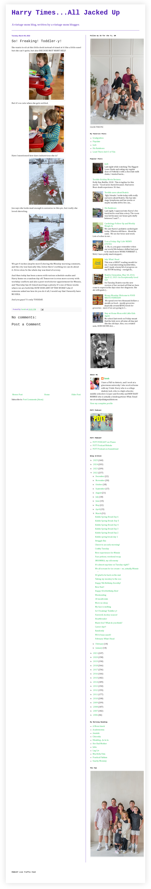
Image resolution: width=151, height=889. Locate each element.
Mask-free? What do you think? (108, 623)
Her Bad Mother (100, 744)
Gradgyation (98, 138)
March (99, 513)
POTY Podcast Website (102, 445)
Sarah (106, 379)
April (98, 509)
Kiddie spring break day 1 (106, 537)
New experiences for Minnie (107, 553)
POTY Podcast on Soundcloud (105, 449)
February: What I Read (104, 639)
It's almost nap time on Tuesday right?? (112, 565)
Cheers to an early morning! (107, 545)
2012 (95, 690)
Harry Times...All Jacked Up (66, 13)
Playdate (96, 142)
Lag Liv (96, 751)
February (100, 644)
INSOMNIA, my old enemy (106, 561)
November (100, 480)
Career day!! (100, 627)
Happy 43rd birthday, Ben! (106, 591)
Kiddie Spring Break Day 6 (106, 517)
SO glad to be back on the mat (108, 575)
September (100, 489)
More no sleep (101, 603)
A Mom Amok (99, 726)
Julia (95, 747)
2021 (95, 653)
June (98, 501)
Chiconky (97, 737)
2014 (95, 682)
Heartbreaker (101, 619)
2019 (95, 661)
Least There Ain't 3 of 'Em (104, 152)
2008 (95, 707)
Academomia (98, 730)
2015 (95, 678)
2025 (95, 460)
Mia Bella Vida (99, 754)
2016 (95, 674)
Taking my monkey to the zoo (108, 579)
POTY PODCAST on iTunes (104, 442)
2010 (95, 699)
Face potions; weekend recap (108, 557)
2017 (95, 670)
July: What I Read (112, 259)
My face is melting (103, 607)
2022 (95, 473)
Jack (94, 145)
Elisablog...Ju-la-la (100, 740)
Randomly (99, 631)
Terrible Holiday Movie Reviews (107, 180)
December (100, 476)
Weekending (100, 595)
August (99, 493)
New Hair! (99, 587)
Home (47, 395)
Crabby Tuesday (102, 549)
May (98, 505)
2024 (95, 464)
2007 (95, 711)
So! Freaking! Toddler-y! (106, 611)
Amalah (96, 733)
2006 (95, 715)
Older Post (76, 395)
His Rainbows (99, 148)
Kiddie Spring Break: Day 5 (107, 521)
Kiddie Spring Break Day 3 (106, 529)
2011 (95, 695)
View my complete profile (101, 404)
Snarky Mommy (100, 761)
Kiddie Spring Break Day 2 (106, 533)
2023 (95, 469)
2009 (95, 703)
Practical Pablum (100, 757)
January (99, 648)
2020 (95, 657)
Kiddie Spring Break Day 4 (106, 525)
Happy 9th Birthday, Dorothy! (108, 583)
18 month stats (101, 599)
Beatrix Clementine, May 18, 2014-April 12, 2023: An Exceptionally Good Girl (121, 277)
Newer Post (17, 395)
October (99, 485)
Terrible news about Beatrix (117, 193)
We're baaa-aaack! (103, 635)
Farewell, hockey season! (106, 615)
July (97, 497)
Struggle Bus (100, 541)
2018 (95, 666)
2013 (95, 686)
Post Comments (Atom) (33, 400)
